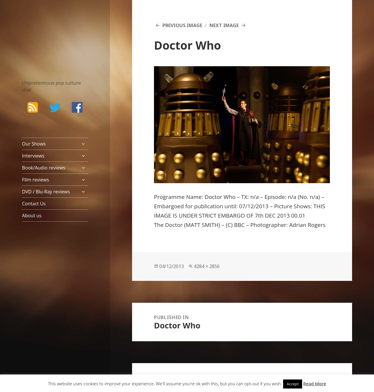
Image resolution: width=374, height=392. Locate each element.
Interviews (33, 156)
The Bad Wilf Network (47, 31)
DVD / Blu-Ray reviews (46, 191)
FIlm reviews (35, 179)
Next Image (224, 25)
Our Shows (34, 144)
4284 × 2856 (207, 266)
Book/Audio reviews (43, 167)
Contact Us (34, 203)
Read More (314, 383)
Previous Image (182, 25)
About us (31, 215)
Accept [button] (293, 383)
